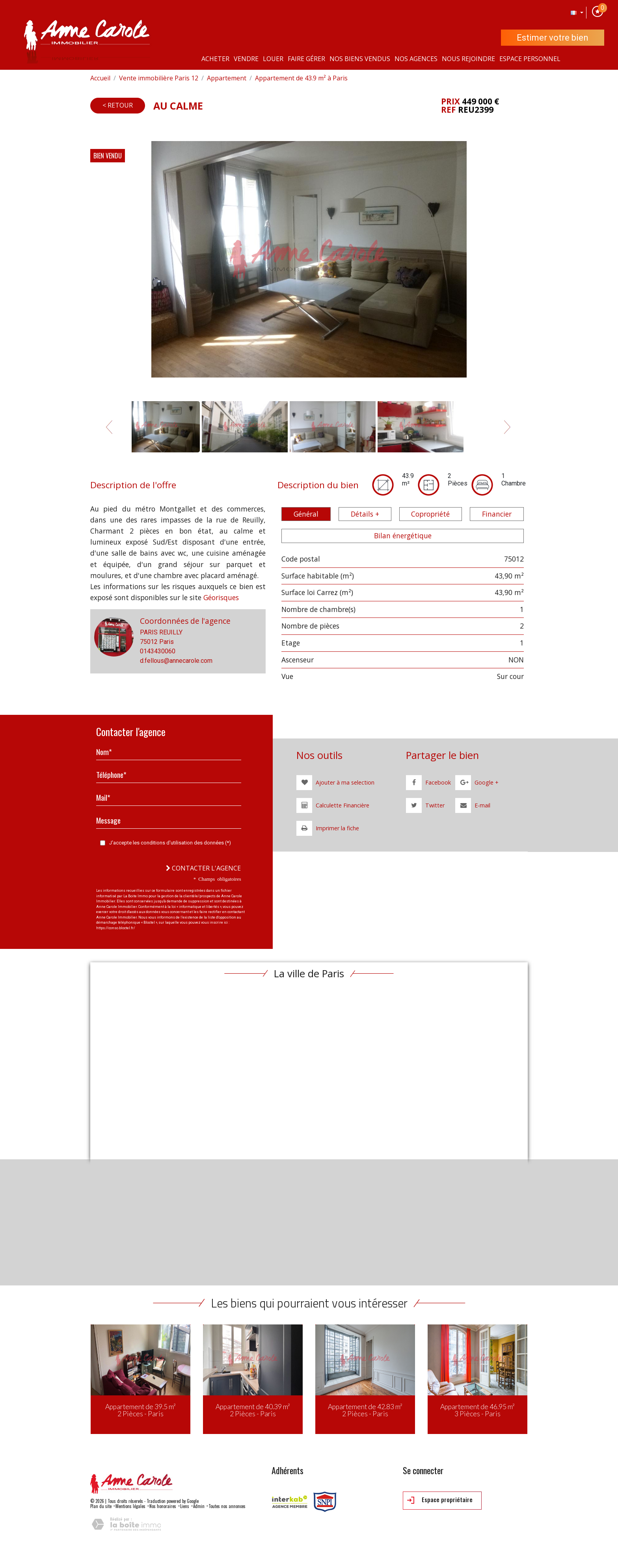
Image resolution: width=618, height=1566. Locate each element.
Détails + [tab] (365, 514)
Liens (184, 1506)
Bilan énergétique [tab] (403, 535)
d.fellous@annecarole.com (176, 660)
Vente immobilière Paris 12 (158, 78)
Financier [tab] (497, 514)
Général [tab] (306, 514)
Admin (199, 1506)
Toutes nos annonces (227, 1506)
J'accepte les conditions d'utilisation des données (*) (170, 843)
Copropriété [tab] (430, 514)
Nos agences (416, 58)
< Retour (117, 105)
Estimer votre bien (552, 38)
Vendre (246, 58)
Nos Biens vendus (359, 58)
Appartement (226, 78)
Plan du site (101, 1506)
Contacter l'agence (203, 868)
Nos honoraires (162, 1506)
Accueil (100, 78)
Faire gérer (306, 58)
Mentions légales (130, 1506)
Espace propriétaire (440, 1500)
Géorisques (221, 597)
